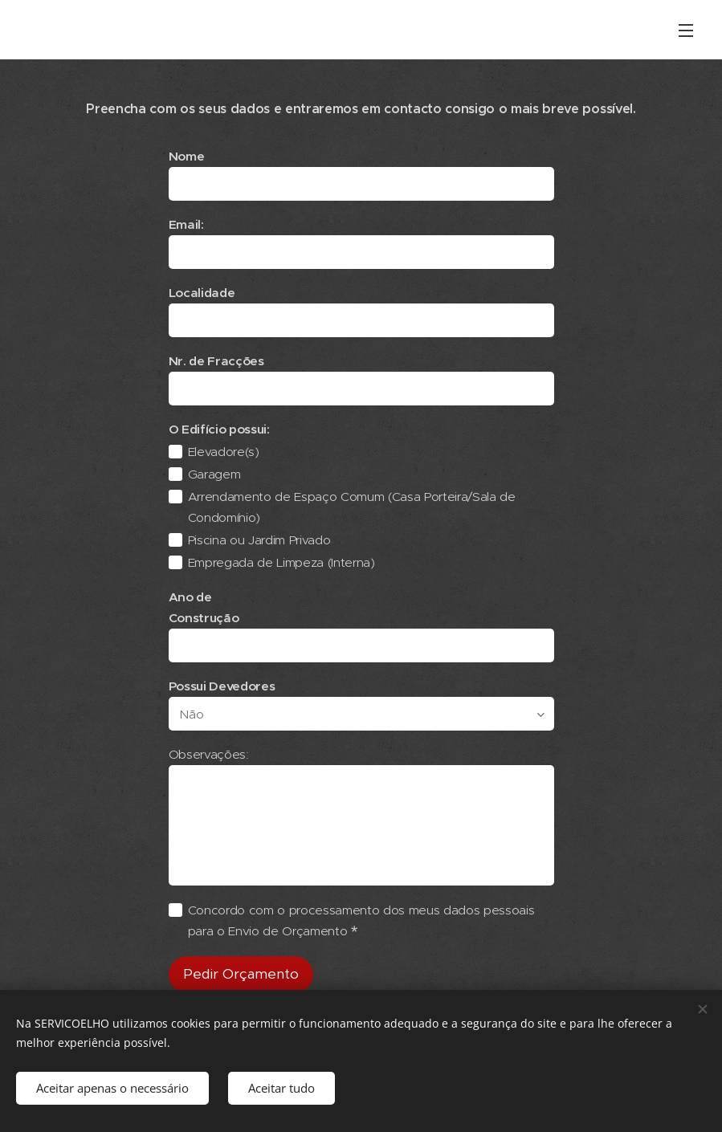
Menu (686, 30)
